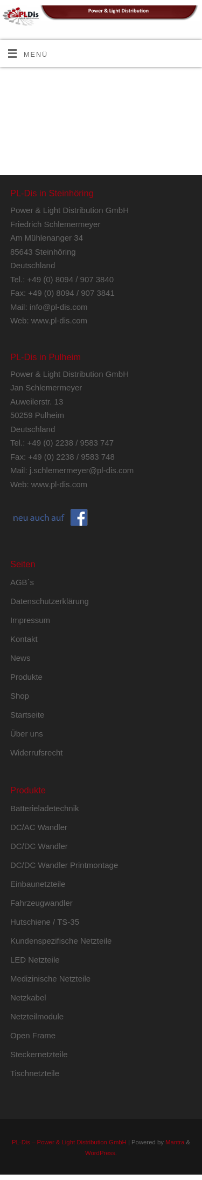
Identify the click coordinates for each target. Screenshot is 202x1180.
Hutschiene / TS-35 (44, 921)
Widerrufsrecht (36, 752)
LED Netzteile (35, 959)
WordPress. (101, 1153)
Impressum (30, 620)
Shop (19, 695)
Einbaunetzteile (38, 884)
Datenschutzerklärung (49, 601)
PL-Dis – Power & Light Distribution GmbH (69, 1142)
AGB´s (22, 582)
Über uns (26, 733)
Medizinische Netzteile (50, 978)
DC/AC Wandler (38, 827)
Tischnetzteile (34, 1073)
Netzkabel (28, 997)
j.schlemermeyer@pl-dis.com (82, 470)
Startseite (27, 714)
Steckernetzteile (39, 1054)
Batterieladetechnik (44, 808)
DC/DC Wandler (39, 846)
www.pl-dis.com (59, 320)
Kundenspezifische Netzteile (61, 940)
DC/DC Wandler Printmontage (64, 865)
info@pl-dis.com (59, 306)
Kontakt (24, 639)
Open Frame (32, 1035)
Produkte (26, 676)
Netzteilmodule (37, 1016)
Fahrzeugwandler (41, 902)
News (20, 657)
